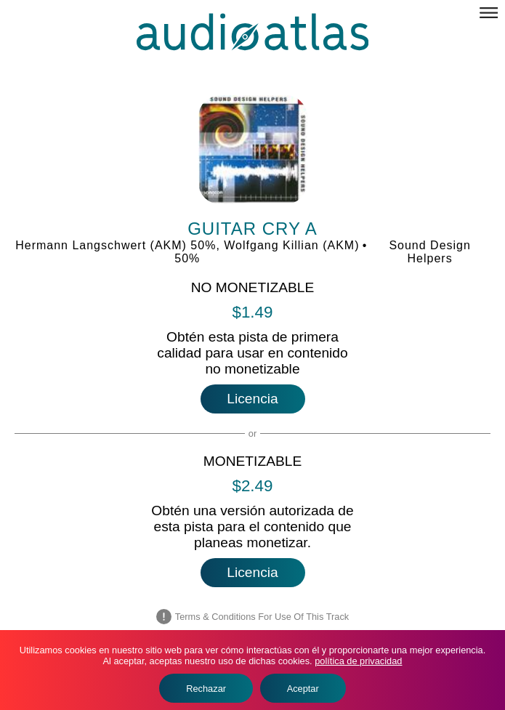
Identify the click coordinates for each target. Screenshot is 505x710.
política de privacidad (358, 660)
